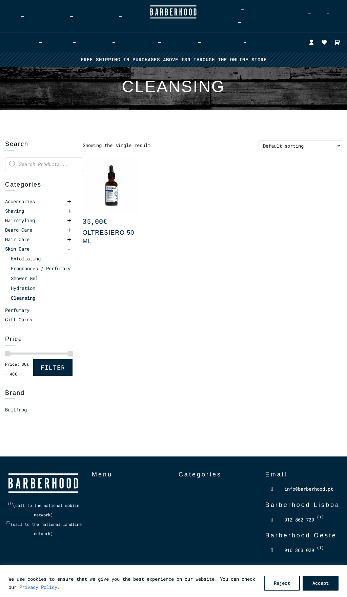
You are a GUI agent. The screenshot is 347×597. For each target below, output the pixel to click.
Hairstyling (137, 42)
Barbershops (45, 16)
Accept (320, 583)
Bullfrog (16, 409)
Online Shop (220, 9)
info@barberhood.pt (308, 489)
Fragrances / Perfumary (40, 268)
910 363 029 (304, 550)
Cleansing (23, 298)
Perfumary (265, 42)
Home (10, 16)
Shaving (57, 42)
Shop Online (107, 507)
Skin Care (179, 42)
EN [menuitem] (301, 14)
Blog (132, 16)
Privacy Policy (38, 587)
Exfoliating (26, 258)
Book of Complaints (116, 543)
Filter (53, 367)
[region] (173, 581)
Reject (282, 583)
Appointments (96, 16)
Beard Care (19, 42)
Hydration (23, 288)
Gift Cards (218, 22)
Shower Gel (24, 278)
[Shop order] (300, 146)
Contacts (258, 22)
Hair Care (94, 42)
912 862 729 (304, 519)
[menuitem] (300, 13)
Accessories (222, 42)
